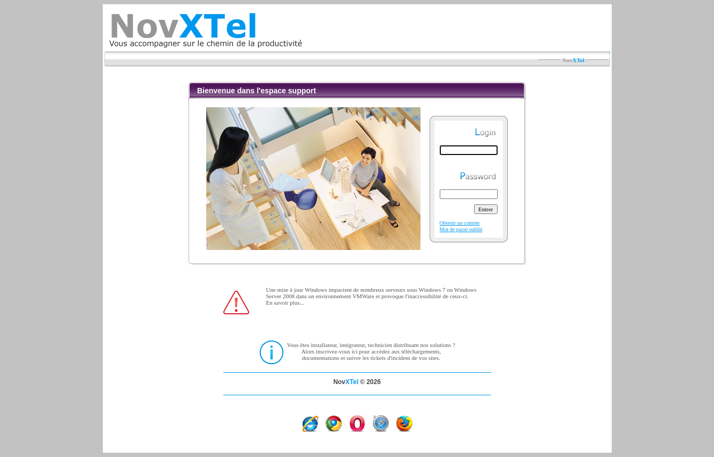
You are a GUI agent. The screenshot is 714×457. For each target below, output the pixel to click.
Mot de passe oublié (461, 229)
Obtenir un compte (460, 223)
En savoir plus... (285, 302)
